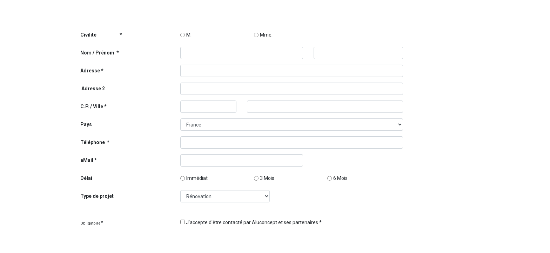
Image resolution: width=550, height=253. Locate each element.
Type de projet (97, 196)
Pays (86, 124)
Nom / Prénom (97, 53)
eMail (86, 160)
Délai (86, 178)
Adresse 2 (92, 88)
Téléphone (93, 142)
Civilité (99, 35)
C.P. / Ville (91, 106)
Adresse (90, 70)
